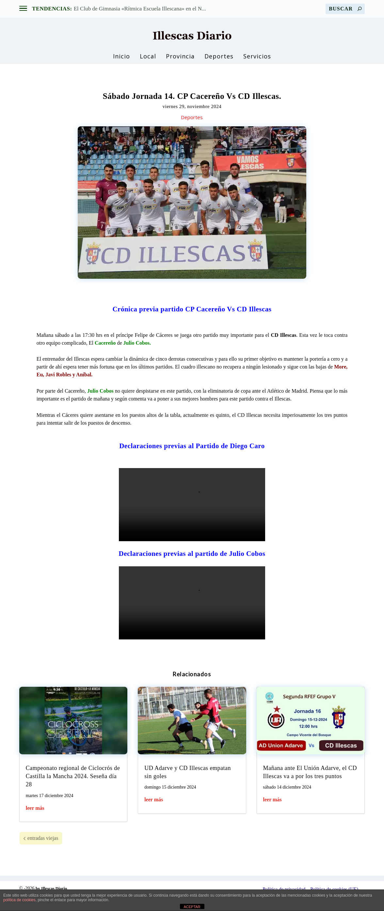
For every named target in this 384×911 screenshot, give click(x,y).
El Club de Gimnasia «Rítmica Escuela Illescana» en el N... (140, 9)
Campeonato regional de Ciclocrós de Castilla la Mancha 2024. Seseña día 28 (73, 790)
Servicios (257, 59)
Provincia (180, 59)
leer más (35, 822)
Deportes (218, 59)
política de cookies (19, 900)
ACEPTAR (192, 907)
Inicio (121, 59)
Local (148, 59)
